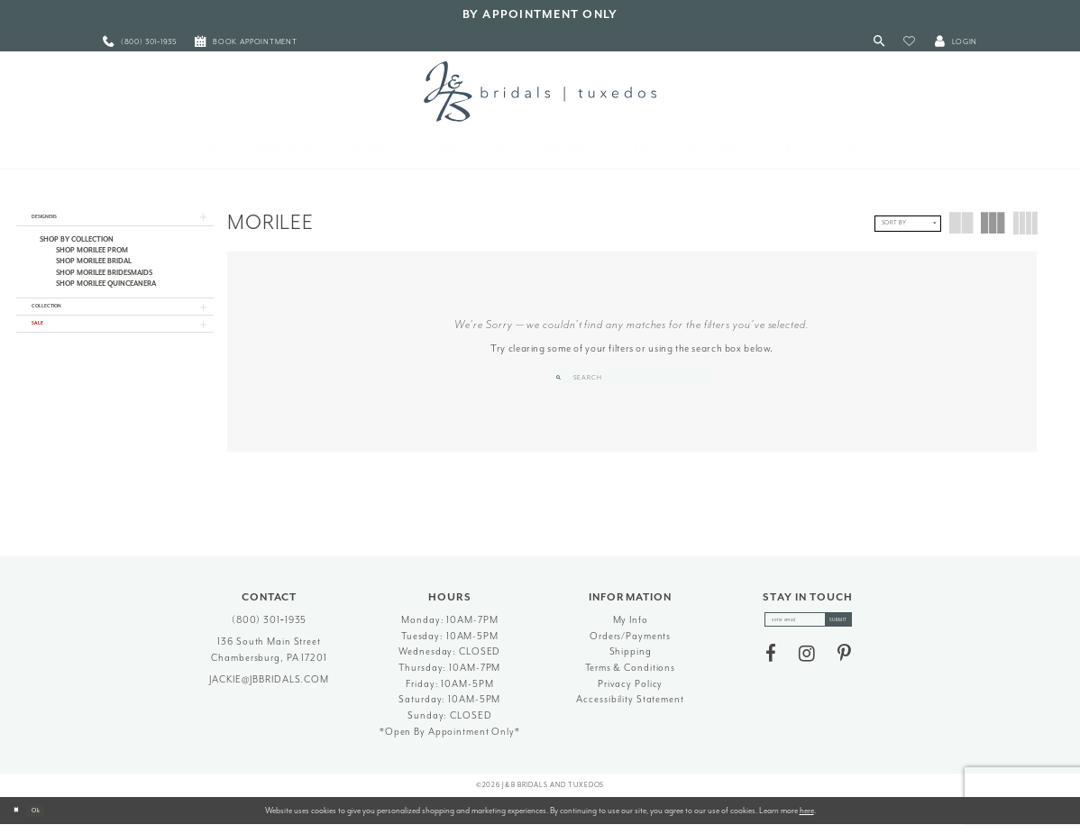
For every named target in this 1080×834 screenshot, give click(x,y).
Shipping (630, 660)
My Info (630, 629)
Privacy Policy (630, 692)
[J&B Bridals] (539, 91)
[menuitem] (140, 42)
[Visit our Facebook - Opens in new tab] (770, 670)
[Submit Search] (562, 378)
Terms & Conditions (630, 677)
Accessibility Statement (629, 708)
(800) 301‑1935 (269, 629)
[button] (909, 42)
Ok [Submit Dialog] (49, 818)
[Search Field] (632, 378)
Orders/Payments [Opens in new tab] (630, 644)
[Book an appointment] (246, 42)
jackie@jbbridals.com (269, 688)
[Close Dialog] (20, 819)
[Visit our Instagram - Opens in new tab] (807, 670)
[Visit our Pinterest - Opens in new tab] (844, 670)
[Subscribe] (853, 632)
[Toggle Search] (879, 42)
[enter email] (808, 632)
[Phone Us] (140, 42)
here (807, 818)
